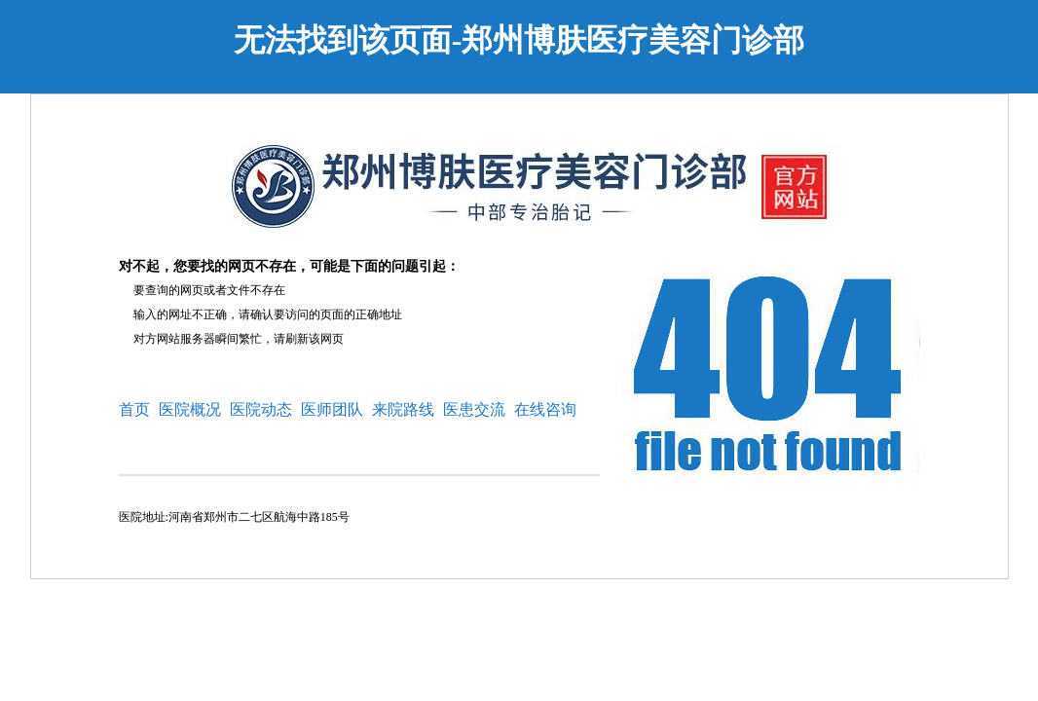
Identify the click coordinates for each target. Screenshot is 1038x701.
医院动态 (261, 409)
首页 (134, 409)
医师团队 (332, 409)
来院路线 (403, 409)
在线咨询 (545, 409)
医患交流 (474, 409)
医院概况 (190, 409)
